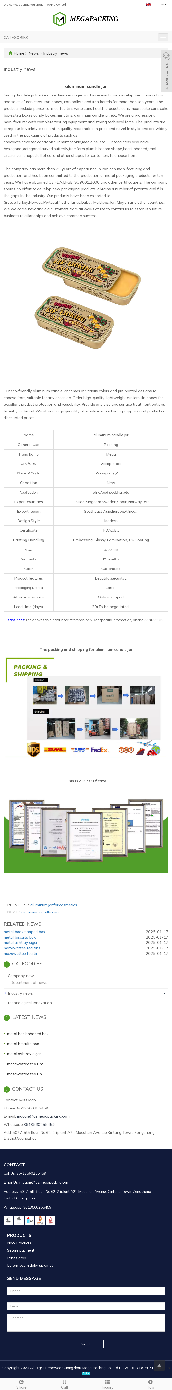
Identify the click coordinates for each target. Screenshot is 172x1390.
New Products (19, 1243)
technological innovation (30, 1002)
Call (64, 1384)
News (34, 53)
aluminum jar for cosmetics (53, 904)
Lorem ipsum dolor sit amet (30, 1265)
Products (19, 1235)
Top (150, 1384)
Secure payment (20, 1250)
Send (85, 1344)
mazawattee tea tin (21, 953)
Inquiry (107, 1384)
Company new (21, 975)
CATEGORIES (16, 37)
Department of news (28, 982)
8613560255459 (39, 1124)
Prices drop (16, 1258)
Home (19, 53)
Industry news (55, 53)
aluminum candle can (40, 912)
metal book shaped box (24, 931)
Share (21, 1384)
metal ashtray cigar (20, 942)
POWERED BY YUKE (137, 1368)
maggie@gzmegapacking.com (43, 1116)
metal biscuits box (20, 937)
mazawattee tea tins (22, 947)
